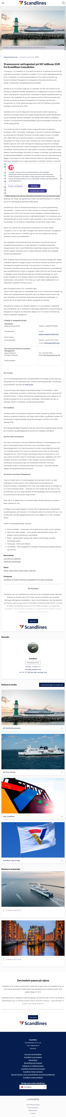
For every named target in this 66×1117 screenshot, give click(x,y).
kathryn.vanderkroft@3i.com (49, 334)
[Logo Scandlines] (33, 795)
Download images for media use (52, 685)
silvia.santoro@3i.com (52, 343)
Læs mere (33, 621)
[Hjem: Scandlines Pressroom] (32, 3)
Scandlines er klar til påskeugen (19, 914)
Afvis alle (34, 186)
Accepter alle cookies (37, 191)
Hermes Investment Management (24, 580)
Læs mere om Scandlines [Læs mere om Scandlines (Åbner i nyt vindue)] (12, 559)
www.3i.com (29, 384)
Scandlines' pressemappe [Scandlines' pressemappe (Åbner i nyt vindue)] (12, 561)
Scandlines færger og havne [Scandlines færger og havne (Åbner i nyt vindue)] (33, 1072)
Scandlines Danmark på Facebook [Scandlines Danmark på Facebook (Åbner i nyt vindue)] (33, 1069)
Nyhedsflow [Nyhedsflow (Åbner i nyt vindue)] (33, 1110)
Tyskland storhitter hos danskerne (21, 963)
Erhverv (6, 571)
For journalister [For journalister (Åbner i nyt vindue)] (33, 1107)
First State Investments (45, 580)
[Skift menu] (3, 3)
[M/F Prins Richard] (33, 751)
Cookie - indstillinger (15, 186)
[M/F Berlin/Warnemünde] (33, 707)
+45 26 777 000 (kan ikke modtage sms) (33, 672)
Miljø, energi (13, 571)
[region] (33, 179)
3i (12, 580)
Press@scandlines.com (33, 669)
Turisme (21, 571)
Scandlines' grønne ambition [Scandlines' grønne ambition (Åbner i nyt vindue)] (33, 1077)
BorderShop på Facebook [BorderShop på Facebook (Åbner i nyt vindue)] (33, 1063)
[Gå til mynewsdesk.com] (33, 1099)
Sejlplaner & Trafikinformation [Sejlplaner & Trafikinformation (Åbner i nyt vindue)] (33, 1066)
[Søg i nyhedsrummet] (63, 3)
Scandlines (7, 580)
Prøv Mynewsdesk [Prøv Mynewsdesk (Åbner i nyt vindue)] (33, 1105)
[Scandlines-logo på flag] (33, 840)
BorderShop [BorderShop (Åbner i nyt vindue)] (33, 1060)
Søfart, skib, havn (30, 571)
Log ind (33, 1113)
